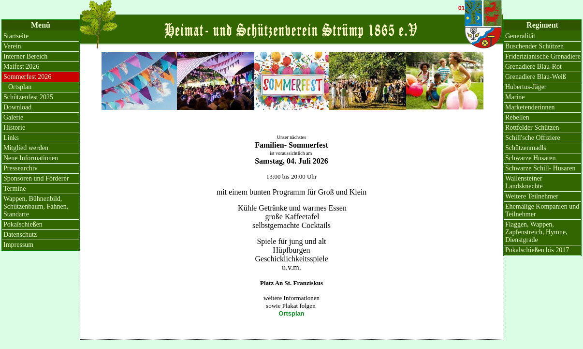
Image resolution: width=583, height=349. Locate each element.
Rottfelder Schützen (532, 127)
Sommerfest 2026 (27, 76)
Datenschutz (20, 234)
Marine (515, 97)
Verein (12, 46)
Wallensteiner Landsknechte (524, 182)
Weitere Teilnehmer (531, 196)
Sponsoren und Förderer (36, 178)
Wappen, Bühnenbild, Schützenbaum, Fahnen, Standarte (35, 206)
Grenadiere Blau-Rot (533, 66)
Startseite (16, 36)
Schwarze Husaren (530, 158)
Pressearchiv (20, 168)
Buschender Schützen (534, 46)
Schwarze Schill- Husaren (540, 168)
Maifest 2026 (21, 66)
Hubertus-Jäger (526, 87)
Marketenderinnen (530, 107)
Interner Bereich (25, 56)
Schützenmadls (525, 148)
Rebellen (517, 117)
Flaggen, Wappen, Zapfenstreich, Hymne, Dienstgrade (536, 232)
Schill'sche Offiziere (532, 137)
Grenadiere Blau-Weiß (535, 76)
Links (11, 137)
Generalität (520, 36)
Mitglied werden (25, 148)
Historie (14, 127)
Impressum (18, 244)
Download (17, 107)
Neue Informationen (30, 158)
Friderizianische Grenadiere (543, 56)
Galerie (13, 117)
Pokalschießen (23, 224)
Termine (14, 188)
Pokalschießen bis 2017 (537, 250)
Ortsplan (291, 313)
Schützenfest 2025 (28, 97)
